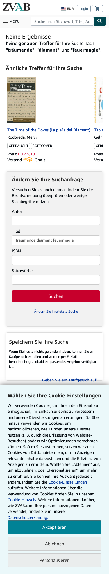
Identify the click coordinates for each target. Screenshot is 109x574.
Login (83, 8)
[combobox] (62, 21)
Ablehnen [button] (54, 543)
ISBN (16, 250)
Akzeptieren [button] (54, 527)
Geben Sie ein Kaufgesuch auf (69, 379)
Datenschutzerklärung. (28, 517)
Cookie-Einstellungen (67, 481)
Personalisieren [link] (55, 560)
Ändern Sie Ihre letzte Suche (56, 311)
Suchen (56, 296)
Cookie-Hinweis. (22, 499)
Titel (16, 231)
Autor (17, 211)
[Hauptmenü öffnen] (12, 21)
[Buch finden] (100, 21)
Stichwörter (22, 270)
